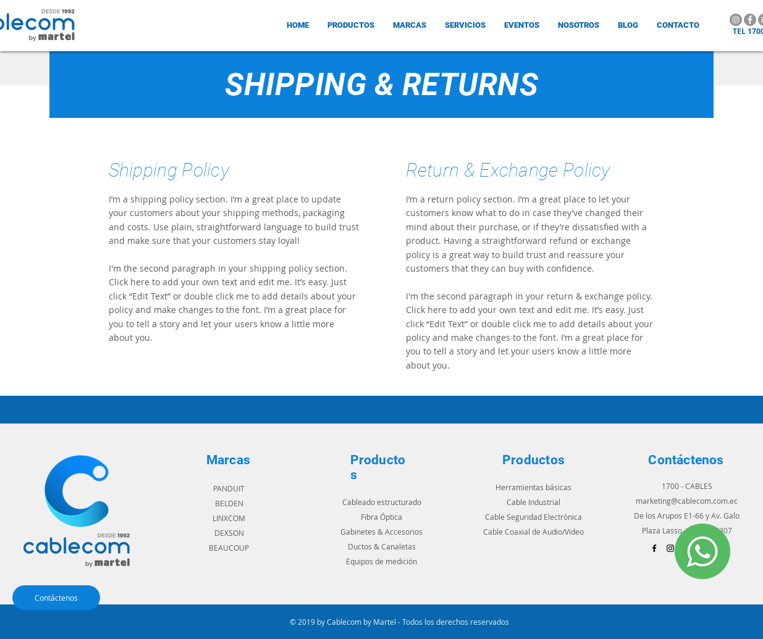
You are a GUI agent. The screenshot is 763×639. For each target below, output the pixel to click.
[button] (410, 25)
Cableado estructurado (381, 502)
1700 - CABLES (687, 486)
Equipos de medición (381, 561)
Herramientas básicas (533, 487)
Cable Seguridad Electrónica (533, 517)
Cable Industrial (533, 502)
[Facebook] (750, 20)
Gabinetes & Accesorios (381, 532)
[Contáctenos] (56, 597)
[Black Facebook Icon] (654, 548)
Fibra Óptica (381, 517)
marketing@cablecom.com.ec (687, 501)
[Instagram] (736, 20)
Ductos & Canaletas (382, 546)
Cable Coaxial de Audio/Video (533, 532)
